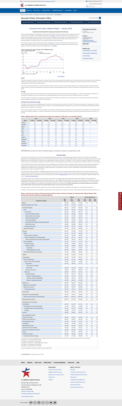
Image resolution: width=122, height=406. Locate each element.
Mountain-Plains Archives (77, 22)
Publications (47, 362)
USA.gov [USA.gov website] (51, 379)
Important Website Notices (77, 382)
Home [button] (22, 10)
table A (53, 35)
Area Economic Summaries (88, 58)
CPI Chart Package (86, 55)
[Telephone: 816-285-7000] (33, 391)
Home (23, 362)
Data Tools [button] (37, 10)
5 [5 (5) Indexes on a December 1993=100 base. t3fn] (42, 278)
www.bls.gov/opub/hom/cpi (32, 176)
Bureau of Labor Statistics (27, 14)
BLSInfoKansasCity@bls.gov (88, 40)
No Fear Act (52, 377)
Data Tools (38, 362)
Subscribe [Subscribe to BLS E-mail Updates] (100, 3)
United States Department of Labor (94, 1)
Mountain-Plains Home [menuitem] (28, 22)
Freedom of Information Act (78, 372)
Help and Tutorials (75, 384)
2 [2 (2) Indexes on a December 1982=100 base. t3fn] (44, 237)
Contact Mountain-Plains (27, 396)
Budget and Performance (55, 372)
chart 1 (51, 42)
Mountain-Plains (50, 14)
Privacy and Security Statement (78, 374)
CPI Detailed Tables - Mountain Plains (90, 53)
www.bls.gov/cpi (63, 174)
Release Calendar (93, 3)
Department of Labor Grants (56, 374)
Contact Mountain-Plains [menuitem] (93, 22)
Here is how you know (49, 1)
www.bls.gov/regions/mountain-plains (90, 41)
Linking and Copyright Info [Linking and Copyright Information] (77, 379)
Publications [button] (46, 10)
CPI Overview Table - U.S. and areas (90, 50)
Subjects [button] (28, 10)
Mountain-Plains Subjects (60, 22)
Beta (78, 362)
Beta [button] (74, 10)
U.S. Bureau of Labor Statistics (35, 5)
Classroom (71, 362)
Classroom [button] (68, 10)
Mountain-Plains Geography (43, 22)
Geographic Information (39, 14)
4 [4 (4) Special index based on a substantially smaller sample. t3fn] (31, 267)
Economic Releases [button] (57, 10)
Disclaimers (73, 377)
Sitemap (72, 369)
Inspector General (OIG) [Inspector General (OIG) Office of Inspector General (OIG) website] (55, 369)
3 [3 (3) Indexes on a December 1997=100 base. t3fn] (39, 261)
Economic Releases (59, 362)
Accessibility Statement (76, 387)
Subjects (29, 362)
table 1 (55, 45)
